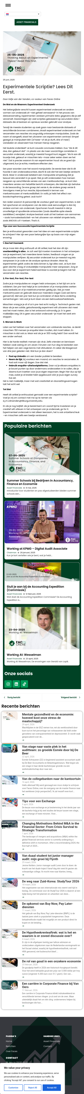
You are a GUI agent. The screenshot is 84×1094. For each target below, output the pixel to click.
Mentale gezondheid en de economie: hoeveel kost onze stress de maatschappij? (48, 718)
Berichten (11, 1046)
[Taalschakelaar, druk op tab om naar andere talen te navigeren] (22, 14)
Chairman (12, 552)
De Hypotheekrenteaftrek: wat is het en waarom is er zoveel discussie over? (49, 934)
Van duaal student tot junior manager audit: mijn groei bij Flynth (48, 857)
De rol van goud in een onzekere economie (51, 961)
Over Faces (11, 1051)
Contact (47, 1046)
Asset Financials (14, 487)
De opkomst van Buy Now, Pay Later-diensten (47, 905)
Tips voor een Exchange (38, 801)
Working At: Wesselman (24, 655)
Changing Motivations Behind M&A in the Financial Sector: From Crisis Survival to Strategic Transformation (50, 827)
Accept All (51, 1087)
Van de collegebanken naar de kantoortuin (51, 779)
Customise (13, 1087)
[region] (32, 1078)
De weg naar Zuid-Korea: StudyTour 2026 (51, 881)
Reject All (32, 1087)
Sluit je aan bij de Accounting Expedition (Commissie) (35, 588)
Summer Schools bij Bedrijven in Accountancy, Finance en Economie (40, 482)
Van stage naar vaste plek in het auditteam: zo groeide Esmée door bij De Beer (50, 750)
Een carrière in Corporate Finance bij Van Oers (50, 985)
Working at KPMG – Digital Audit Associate (37, 549)
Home (9, 1041)
